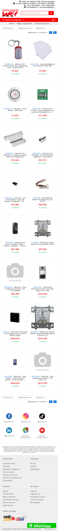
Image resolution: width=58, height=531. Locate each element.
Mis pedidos (35, 502)
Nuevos (33, 466)
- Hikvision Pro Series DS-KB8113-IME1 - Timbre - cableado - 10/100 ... (15, 244)
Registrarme (35, 494)
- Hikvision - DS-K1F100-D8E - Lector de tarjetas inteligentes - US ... (15, 199)
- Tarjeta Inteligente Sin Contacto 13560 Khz (42, 65)
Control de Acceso (42, 23)
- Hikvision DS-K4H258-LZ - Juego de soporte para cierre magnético (15, 155)
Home (11, 23)
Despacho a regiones (11, 469)
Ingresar (33, 491)
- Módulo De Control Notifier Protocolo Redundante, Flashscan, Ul (42, 333)
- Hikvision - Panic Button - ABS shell (15, 110)
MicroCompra (8, 494)
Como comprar (9, 472)
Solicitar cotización (10, 475)
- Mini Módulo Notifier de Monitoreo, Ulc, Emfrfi (42, 199)
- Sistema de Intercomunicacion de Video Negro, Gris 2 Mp (42, 289)
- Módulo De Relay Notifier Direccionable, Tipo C (42, 243)
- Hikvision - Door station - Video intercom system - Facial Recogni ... (15, 378)
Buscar (33, 463)
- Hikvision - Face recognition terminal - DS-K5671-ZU (43, 378)
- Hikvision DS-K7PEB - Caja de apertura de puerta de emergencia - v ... (42, 110)
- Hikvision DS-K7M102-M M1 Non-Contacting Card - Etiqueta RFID (15, 66)
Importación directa (11, 499)
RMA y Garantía (9, 497)
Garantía (6, 466)
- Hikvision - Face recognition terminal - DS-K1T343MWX (15, 289)
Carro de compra (37, 499)
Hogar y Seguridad (24, 23)
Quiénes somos (9, 463)
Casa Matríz (7, 480)
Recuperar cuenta (37, 497)
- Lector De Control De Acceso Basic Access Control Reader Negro (15, 333)
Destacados (35, 469)
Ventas (5, 491)
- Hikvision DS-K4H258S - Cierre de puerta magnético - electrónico (42, 155)
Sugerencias (8, 505)
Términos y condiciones (12, 478)
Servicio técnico (9, 502)
